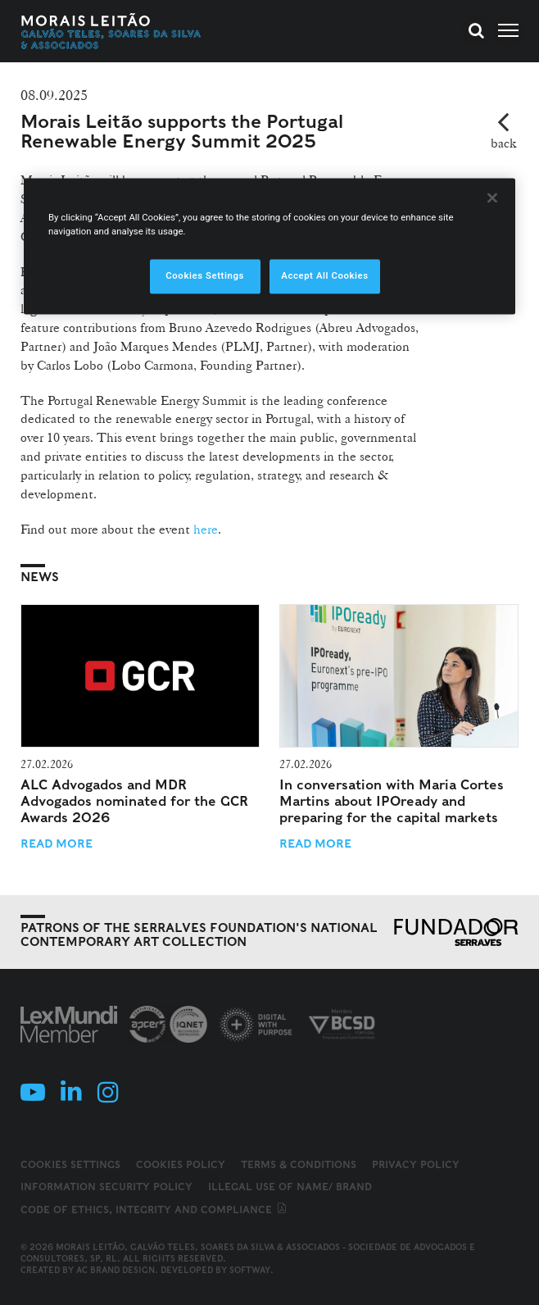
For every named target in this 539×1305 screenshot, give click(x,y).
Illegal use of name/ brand (290, 1186)
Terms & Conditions (298, 1164)
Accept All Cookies (324, 275)
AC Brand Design (115, 1270)
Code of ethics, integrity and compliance (154, 1209)
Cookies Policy (180, 1164)
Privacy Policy (416, 1164)
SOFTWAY (249, 1270)
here (205, 529)
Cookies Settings (70, 1165)
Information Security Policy (106, 1186)
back (503, 143)
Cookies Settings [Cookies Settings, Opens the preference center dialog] (204, 275)
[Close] (492, 198)
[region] (269, 246)
